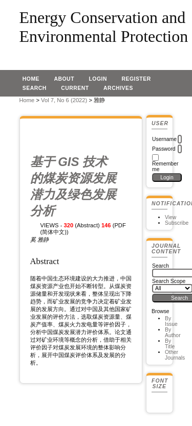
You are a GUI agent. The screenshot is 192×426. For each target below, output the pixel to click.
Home (31, 79)
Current (75, 88)
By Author (173, 332)
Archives (118, 88)
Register (136, 79)
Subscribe (176, 223)
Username (164, 139)
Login (98, 79)
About (64, 79)
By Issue (171, 321)
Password (164, 149)
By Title (170, 343)
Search (35, 88)
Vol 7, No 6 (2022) (64, 100)
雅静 (99, 100)
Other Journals (175, 355)
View (170, 217)
